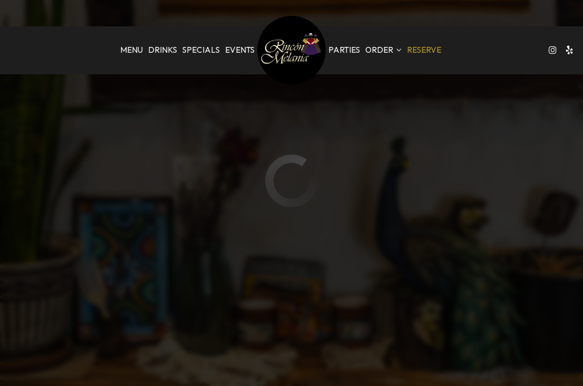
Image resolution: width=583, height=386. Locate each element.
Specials (201, 50)
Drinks (162, 50)
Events (240, 50)
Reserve (424, 50)
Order (383, 50)
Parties (344, 50)
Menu (131, 50)
